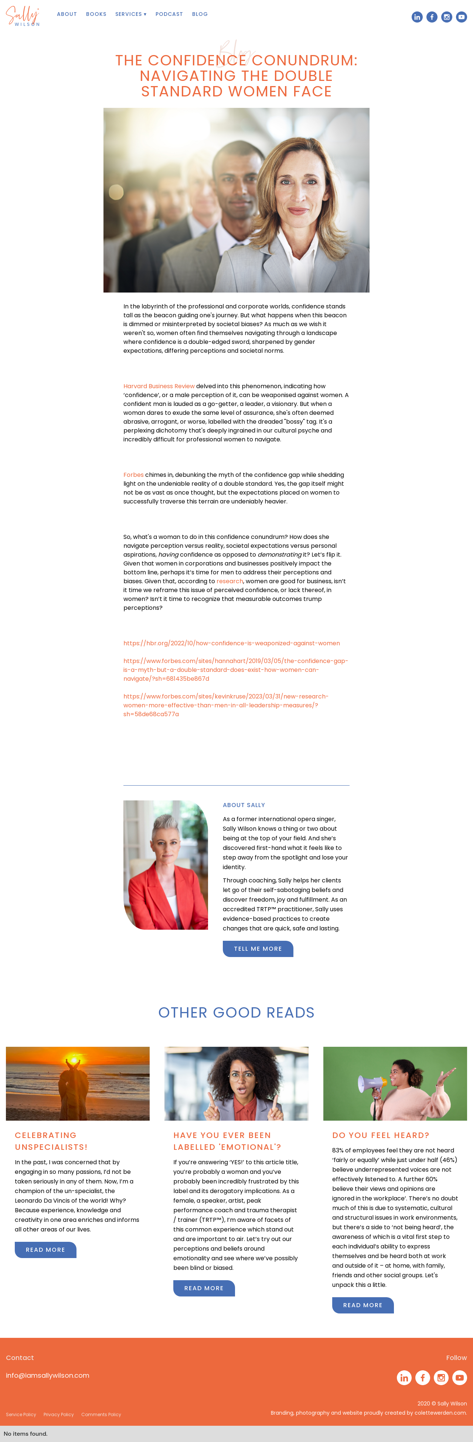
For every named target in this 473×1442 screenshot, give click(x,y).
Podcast (169, 14)
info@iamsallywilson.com (47, 1375)
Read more (45, 1249)
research (230, 581)
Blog (200, 14)
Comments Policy (101, 1414)
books (96, 14)
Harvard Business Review (159, 386)
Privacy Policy (59, 1414)
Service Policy (21, 1414)
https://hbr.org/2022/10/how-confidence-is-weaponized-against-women (231, 643)
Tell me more (258, 948)
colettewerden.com (440, 1413)
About (67, 14)
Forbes (133, 475)
